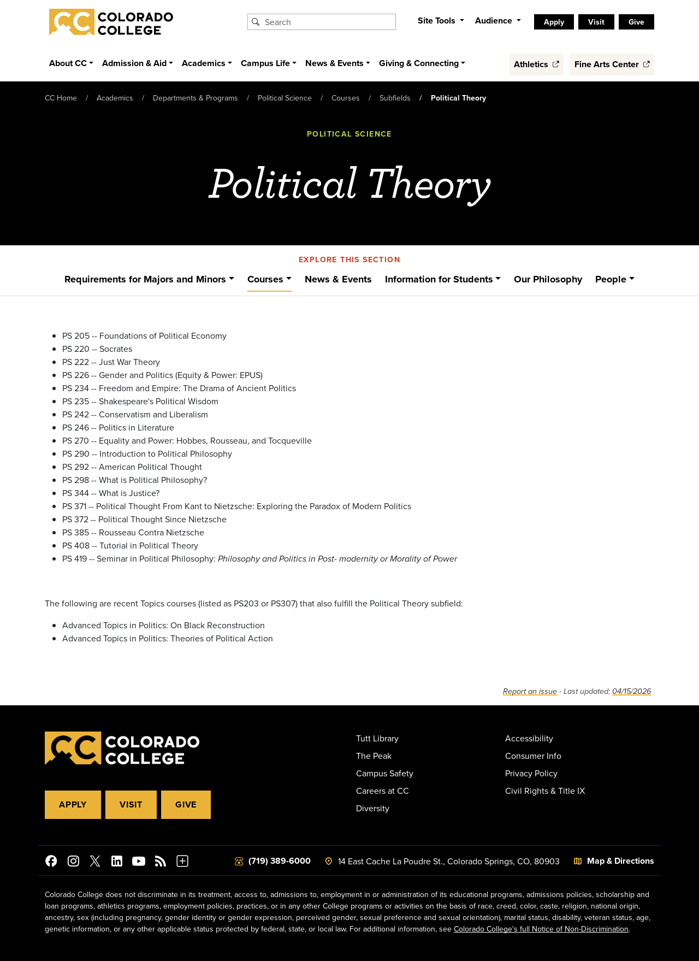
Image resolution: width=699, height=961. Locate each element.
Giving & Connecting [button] (419, 63)
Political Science (285, 97)
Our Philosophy (548, 279)
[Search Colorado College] (329, 22)
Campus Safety (384, 773)
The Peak (374, 756)
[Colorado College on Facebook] (51, 862)
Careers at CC (382, 791)
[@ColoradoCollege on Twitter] (95, 862)
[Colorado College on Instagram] (73, 862)
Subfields (395, 97)
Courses (345, 97)
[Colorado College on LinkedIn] (116, 862)
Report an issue (530, 691)
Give (636, 21)
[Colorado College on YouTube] (138, 862)
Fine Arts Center (612, 64)
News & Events (338, 279)
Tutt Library (377, 738)
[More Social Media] (182, 862)
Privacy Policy (531, 773)
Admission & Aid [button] (134, 63)
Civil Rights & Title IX (545, 791)
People (610, 279)
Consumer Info (533, 756)
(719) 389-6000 (279, 860)
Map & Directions (620, 860)
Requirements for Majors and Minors (145, 279)
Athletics (536, 64)
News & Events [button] (334, 63)
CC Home (61, 97)
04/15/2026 (631, 691)
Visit (596, 21)
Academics (115, 97)
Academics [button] (204, 63)
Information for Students (439, 279)
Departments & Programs (195, 97)
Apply (554, 21)
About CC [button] (68, 63)
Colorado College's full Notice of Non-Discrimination (541, 928)
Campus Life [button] (265, 63)
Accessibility (529, 738)
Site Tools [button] (438, 20)
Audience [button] (494, 20)
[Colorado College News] (160, 862)
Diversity (372, 808)
